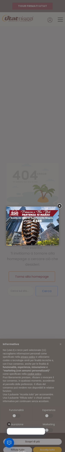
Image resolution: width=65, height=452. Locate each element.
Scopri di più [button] (32, 444)
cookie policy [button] (34, 376)
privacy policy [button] (28, 359)
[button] (60, 347)
